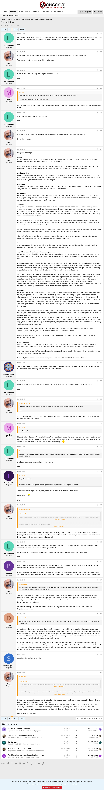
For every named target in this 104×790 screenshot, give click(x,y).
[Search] (98, 12)
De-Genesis (12, 742)
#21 (101, 33)
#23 (101, 70)
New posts (4, 15)
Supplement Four (13, 731)
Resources (46, 12)
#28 (101, 363)
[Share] (97, 34)
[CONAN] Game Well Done (19, 729)
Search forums (14, 15)
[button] (29, 12)
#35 (101, 542)
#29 (101, 381)
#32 (101, 446)
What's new (23, 12)
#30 (101, 399)
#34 (101, 505)
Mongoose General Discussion (34, 737)
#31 (101, 423)
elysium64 (10, 744)
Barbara (5, 26)
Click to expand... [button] (59, 519)
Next (21, 29)
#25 (101, 112)
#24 (101, 88)
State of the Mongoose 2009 (19, 748)
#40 (101, 672)
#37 (101, 580)
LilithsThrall (11, 757)
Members (57, 12)
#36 (101, 562)
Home (5, 12)
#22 (101, 52)
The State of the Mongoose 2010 (21, 735)
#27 (101, 149)
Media (35, 12)
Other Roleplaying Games (34, 731)
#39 (101, 654)
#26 (101, 131)
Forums (13, 12)
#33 (101, 471)
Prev (5, 29)
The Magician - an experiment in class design (26, 755)
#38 (101, 614)
